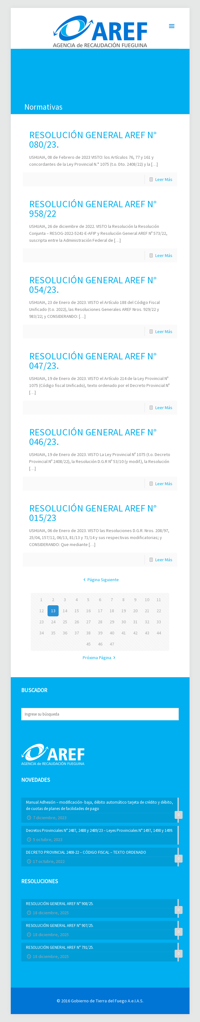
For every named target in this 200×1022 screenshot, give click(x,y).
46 (100, 644)
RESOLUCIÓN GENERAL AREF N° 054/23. (93, 284)
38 (88, 633)
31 (135, 622)
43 (147, 633)
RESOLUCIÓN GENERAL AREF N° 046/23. (93, 436)
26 (76, 622)
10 (147, 599)
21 (147, 611)
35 (53, 633)
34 (41, 633)
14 (65, 611)
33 (159, 622)
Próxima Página (100, 657)
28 (100, 622)
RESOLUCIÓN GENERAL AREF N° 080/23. (93, 139)
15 (76, 611)
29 (112, 622)
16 (88, 611)
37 (76, 633)
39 (100, 633)
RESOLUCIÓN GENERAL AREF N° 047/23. (93, 360)
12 (41, 611)
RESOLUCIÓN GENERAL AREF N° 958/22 (93, 208)
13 (53, 611)
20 (135, 611)
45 (88, 644)
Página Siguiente (100, 579)
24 (53, 622)
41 (123, 633)
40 (112, 633)
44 (159, 633)
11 (159, 599)
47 (112, 644)
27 (88, 622)
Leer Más (163, 179)
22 (159, 611)
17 (100, 611)
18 (112, 611)
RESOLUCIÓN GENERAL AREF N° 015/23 (93, 513)
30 (123, 622)
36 (65, 633)
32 (147, 622)
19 (123, 611)
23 (41, 622)
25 (65, 622)
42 (135, 633)
